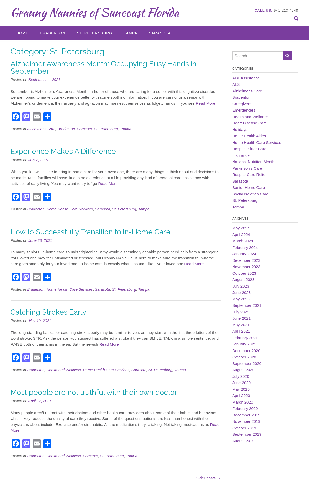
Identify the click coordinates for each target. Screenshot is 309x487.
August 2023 (243, 279)
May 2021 (241, 325)
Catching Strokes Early (48, 312)
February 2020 (245, 408)
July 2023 (240, 286)
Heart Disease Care (249, 123)
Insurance (241, 155)
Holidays (240, 129)
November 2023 (246, 266)
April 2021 (241, 331)
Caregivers (241, 104)
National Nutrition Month (253, 161)
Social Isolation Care (250, 194)
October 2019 (244, 428)
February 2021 (245, 337)
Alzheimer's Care (41, 129)
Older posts (208, 478)
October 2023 (244, 273)
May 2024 (241, 228)
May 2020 (241, 389)
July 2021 (240, 312)
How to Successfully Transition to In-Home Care (91, 232)
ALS (236, 84)
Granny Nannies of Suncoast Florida (95, 12)
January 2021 (244, 344)
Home (22, 33)
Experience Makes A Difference (63, 151)
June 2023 (241, 292)
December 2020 (246, 350)
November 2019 (246, 421)
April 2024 (241, 234)
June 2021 (241, 318)
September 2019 (246, 434)
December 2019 (246, 415)
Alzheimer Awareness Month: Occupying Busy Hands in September (104, 67)
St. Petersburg (94, 33)
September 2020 (246, 363)
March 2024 (242, 241)
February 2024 (245, 247)
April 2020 (241, 395)
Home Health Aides (249, 136)
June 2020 (241, 382)
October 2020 (244, 357)
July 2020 (240, 376)
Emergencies (243, 110)
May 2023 (241, 299)
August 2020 (243, 370)
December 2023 (246, 260)
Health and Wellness (64, 370)
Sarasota (160, 33)
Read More (205, 103)
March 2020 (242, 402)
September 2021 (246, 305)
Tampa (130, 33)
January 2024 (244, 254)
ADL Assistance (246, 78)
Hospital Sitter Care (249, 149)
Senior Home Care (248, 187)
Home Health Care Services (70, 209)
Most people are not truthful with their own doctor (94, 392)
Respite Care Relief (249, 174)
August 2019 (243, 441)
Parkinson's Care (247, 168)
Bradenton (52, 33)
